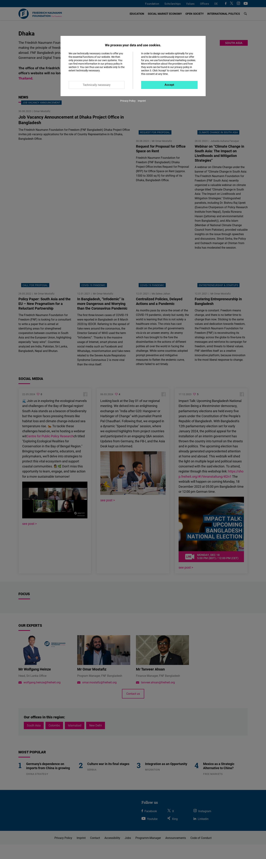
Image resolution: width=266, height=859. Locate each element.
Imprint (142, 100)
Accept (169, 84)
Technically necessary (97, 85)
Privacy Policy (128, 100)
